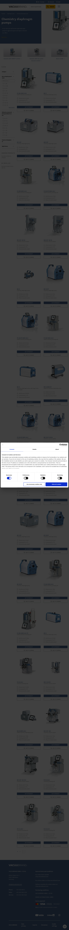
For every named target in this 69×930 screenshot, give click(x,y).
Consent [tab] (12, 449)
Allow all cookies (56, 484)
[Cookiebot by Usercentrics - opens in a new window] (60, 445)
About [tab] (57, 449)
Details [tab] (34, 449)
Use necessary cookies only (34, 484)
